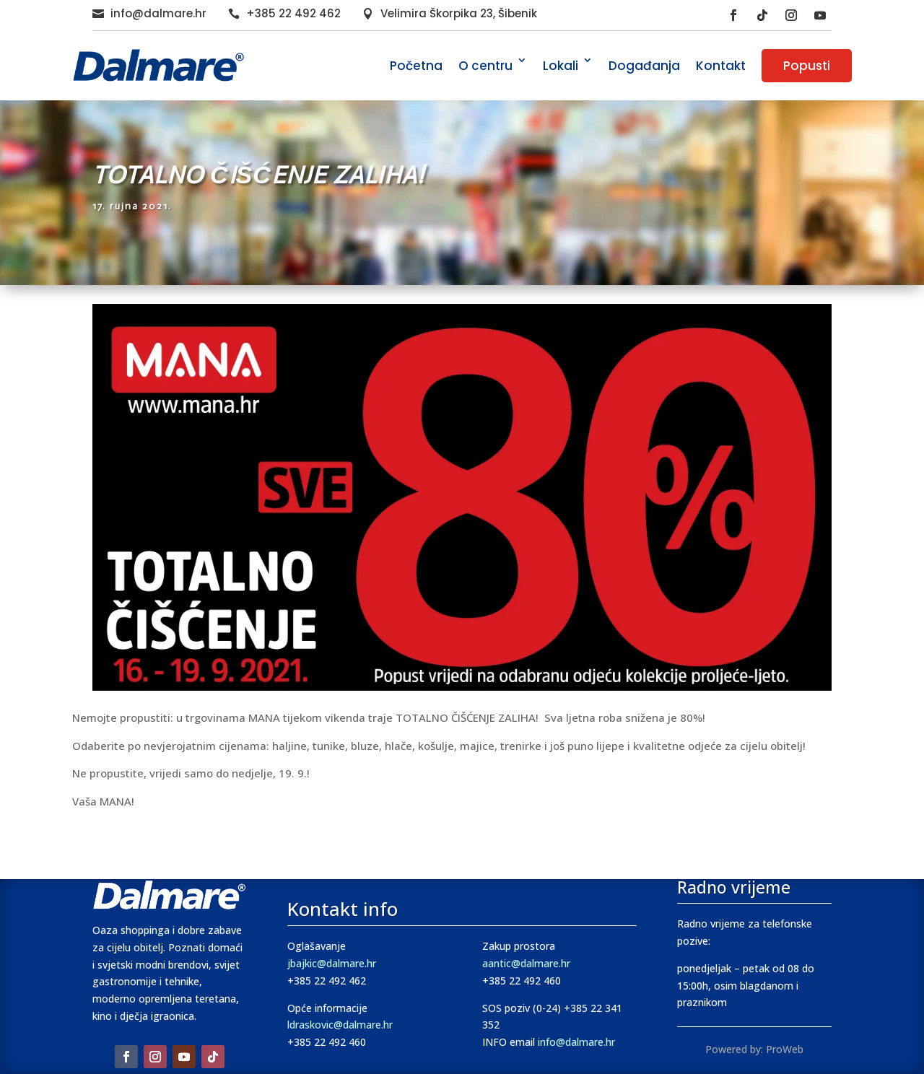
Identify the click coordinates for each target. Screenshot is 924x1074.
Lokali (560, 65)
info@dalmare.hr (158, 13)
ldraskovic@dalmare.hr (340, 1024)
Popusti (806, 65)
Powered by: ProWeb (754, 1049)
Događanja (644, 65)
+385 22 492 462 (293, 13)
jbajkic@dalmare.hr (331, 963)
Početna (416, 65)
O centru (485, 65)
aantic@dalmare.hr (526, 963)
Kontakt (721, 65)
